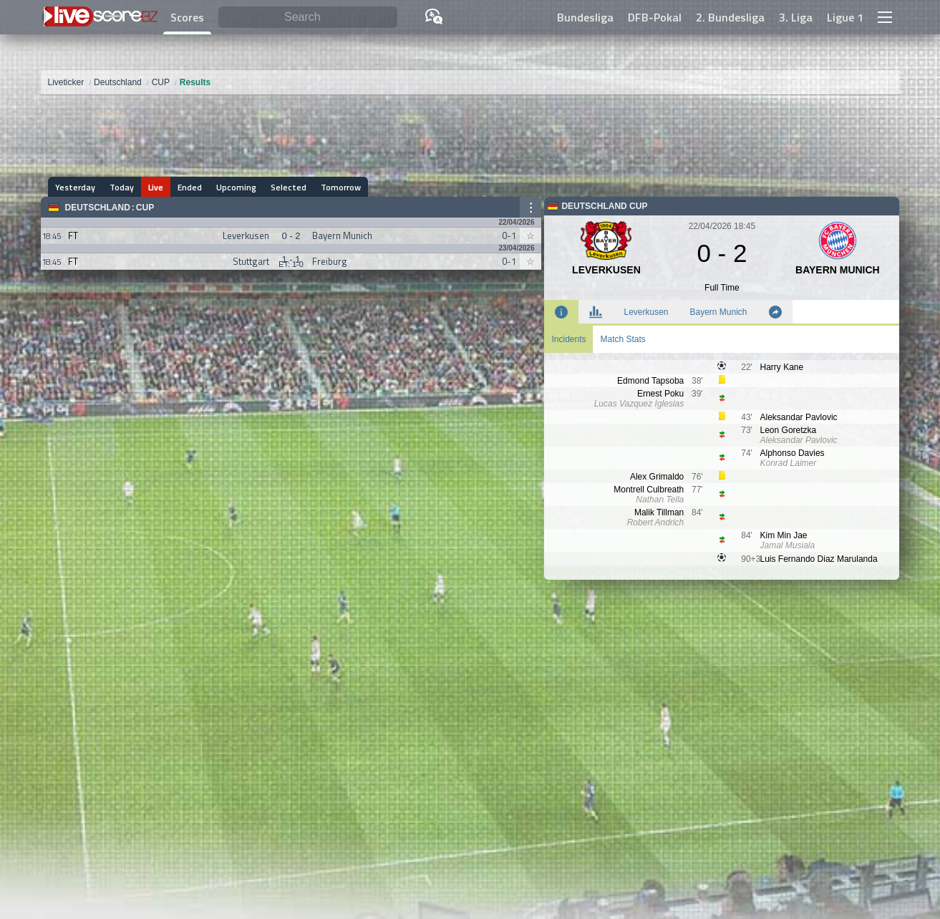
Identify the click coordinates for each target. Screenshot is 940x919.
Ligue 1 (845, 17)
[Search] (308, 17)
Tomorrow (341, 187)
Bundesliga (585, 17)
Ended (190, 187)
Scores (187, 17)
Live (155, 187)
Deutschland (97, 208)
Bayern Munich (718, 312)
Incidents (568, 339)
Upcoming (236, 187)
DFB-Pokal (655, 17)
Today (122, 187)
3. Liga (796, 17)
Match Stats (622, 339)
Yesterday (75, 187)
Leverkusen (646, 312)
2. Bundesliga (730, 17)
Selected (288, 187)
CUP (145, 208)
